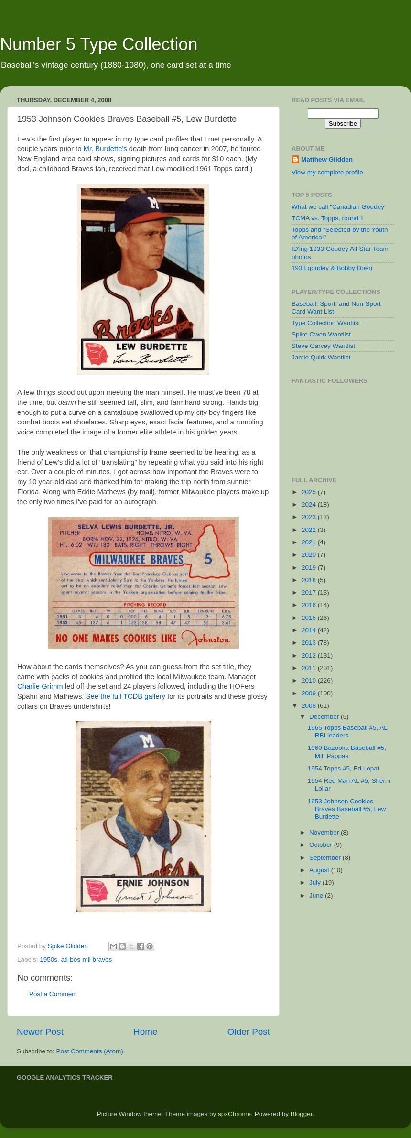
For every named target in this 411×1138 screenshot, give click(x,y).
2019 (310, 567)
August (320, 870)
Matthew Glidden (327, 159)
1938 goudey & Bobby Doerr (332, 267)
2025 (310, 492)
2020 (310, 554)
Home (145, 1032)
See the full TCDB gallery (125, 696)
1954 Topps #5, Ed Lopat (343, 768)
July (316, 882)
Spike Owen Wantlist (321, 334)
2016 (310, 604)
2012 (310, 655)
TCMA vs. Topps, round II (328, 218)
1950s (48, 959)
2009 (310, 693)
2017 (310, 592)
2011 (310, 668)
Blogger (302, 1113)
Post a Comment (53, 993)
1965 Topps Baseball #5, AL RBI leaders (348, 731)
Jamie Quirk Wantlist (321, 357)
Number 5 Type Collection (99, 44)
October (321, 844)
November (325, 832)
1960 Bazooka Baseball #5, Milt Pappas (347, 751)
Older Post (248, 1032)
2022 (310, 529)
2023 (310, 516)
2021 (310, 542)
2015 (310, 617)
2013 (310, 642)
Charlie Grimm (40, 686)
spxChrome (234, 1113)
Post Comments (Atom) (89, 1051)
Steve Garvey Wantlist (323, 345)
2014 (310, 630)
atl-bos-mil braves (86, 959)
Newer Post (40, 1032)
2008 (310, 705)
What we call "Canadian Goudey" (339, 206)
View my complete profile (327, 172)
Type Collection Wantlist (326, 322)
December (325, 716)
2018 (310, 580)
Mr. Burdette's (105, 148)
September (326, 857)
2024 (310, 504)
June (317, 895)
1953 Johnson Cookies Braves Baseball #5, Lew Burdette (347, 809)
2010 (310, 680)
